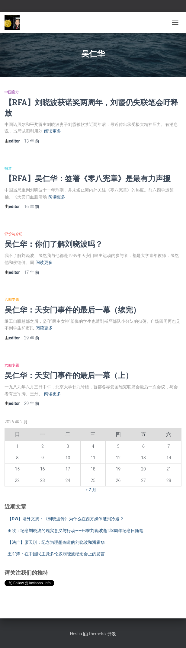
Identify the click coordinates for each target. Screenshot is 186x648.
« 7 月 (90, 489)
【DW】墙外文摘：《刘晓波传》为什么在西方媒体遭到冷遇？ (66, 518)
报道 (8, 168)
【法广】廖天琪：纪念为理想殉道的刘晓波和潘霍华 (56, 542)
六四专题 (12, 299)
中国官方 (12, 92)
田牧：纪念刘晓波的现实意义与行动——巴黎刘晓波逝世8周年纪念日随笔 (75, 530)
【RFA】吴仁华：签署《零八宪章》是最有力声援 (88, 178)
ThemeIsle (97, 633)
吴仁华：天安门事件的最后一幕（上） (69, 375)
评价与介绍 (14, 234)
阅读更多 (52, 131)
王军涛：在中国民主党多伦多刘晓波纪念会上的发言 (56, 553)
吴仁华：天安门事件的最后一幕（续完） (72, 310)
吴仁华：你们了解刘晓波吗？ (54, 244)
